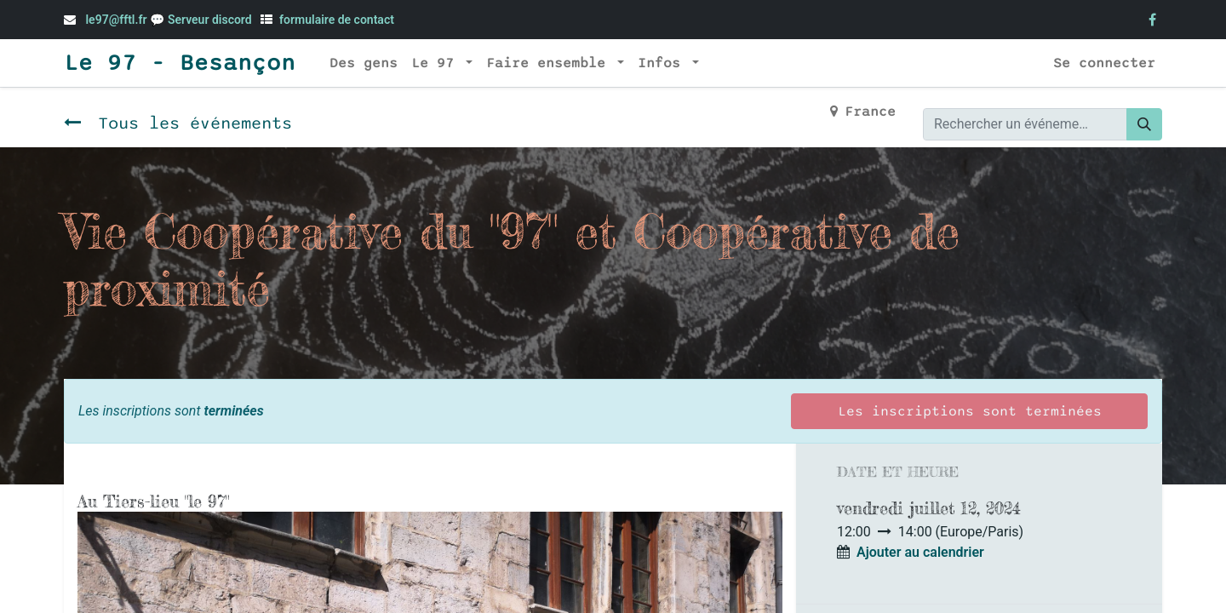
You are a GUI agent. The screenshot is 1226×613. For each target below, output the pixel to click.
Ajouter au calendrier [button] (920, 552)
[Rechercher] (1144, 124)
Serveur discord (211, 19)
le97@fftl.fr (115, 19)
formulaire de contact (336, 19)
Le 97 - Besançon (179, 63)
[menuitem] (363, 63)
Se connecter (1104, 63)
